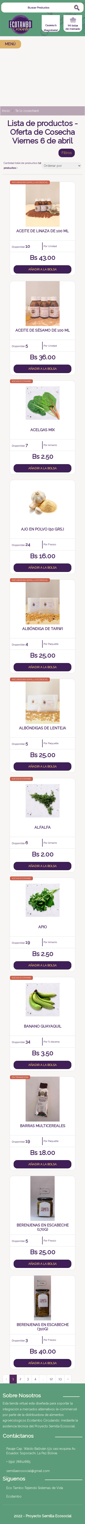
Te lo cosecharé (27, 111)
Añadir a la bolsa (42, 269)
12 (51, 1379)
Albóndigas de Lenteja (42, 728)
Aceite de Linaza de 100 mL (42, 231)
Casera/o (50, 25)
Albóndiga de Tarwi (42, 629)
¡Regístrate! (51, 30)
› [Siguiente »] (67, 1379)
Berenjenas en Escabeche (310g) (43, 1327)
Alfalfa (42, 827)
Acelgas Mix (42, 430)
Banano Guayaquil (42, 1026)
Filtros (66, 153)
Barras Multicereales (42, 1126)
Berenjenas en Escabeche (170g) (43, 1227)
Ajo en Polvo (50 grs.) (42, 529)
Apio (42, 927)
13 (60, 1379)
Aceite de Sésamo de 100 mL (42, 330)
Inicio (6, 111)
